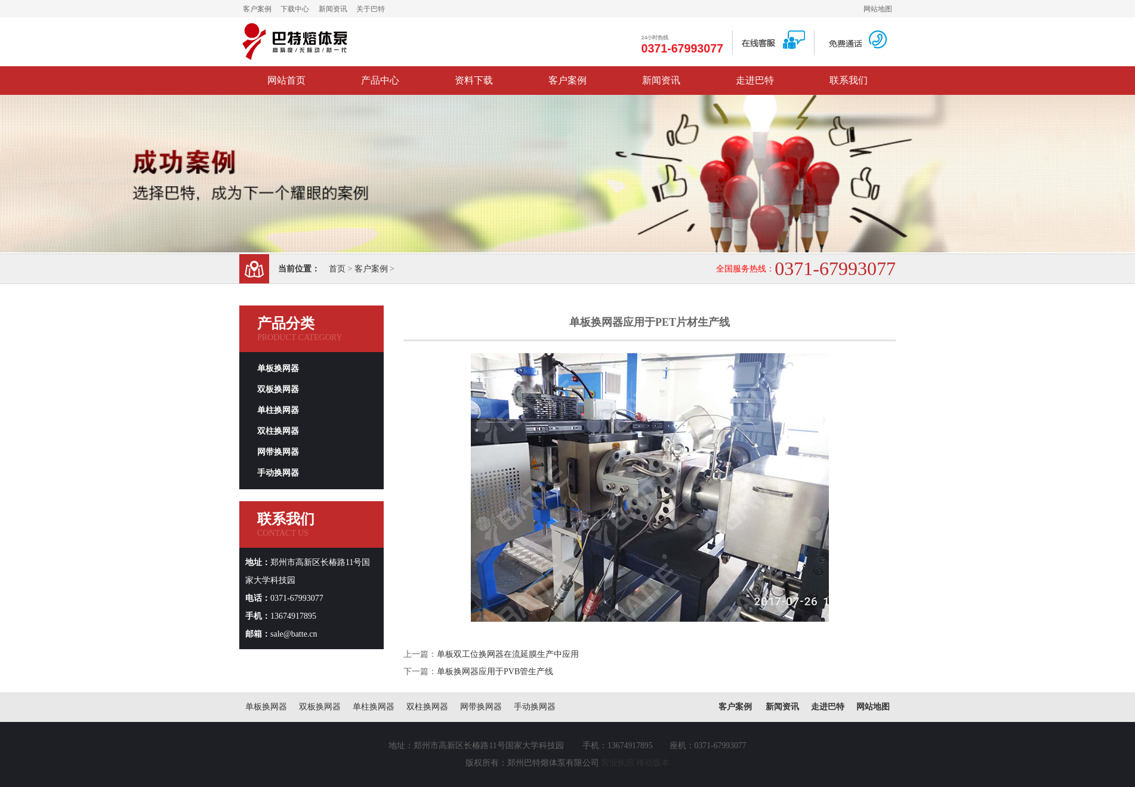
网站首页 (286, 80)
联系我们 (848, 80)
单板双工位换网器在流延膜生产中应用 (508, 654)
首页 (337, 268)
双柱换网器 (278, 431)
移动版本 (653, 762)
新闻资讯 (333, 9)
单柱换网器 (278, 410)
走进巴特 (755, 80)
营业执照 (617, 762)
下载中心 (294, 9)
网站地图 (877, 9)
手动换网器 (278, 472)
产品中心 (380, 80)
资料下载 (474, 80)
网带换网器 (278, 451)
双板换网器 (278, 389)
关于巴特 (370, 9)
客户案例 (257, 9)
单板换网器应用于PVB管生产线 (495, 671)
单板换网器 (278, 368)
